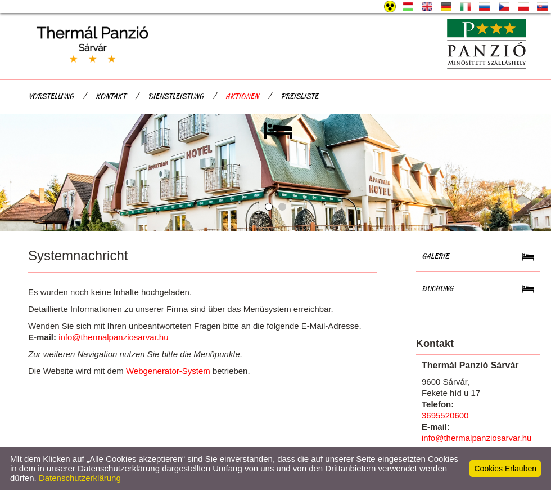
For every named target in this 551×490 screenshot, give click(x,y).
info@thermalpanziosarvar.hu (113, 337)
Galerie (435, 256)
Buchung (437, 288)
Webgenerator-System (168, 371)
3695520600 (445, 415)
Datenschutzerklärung (80, 478)
